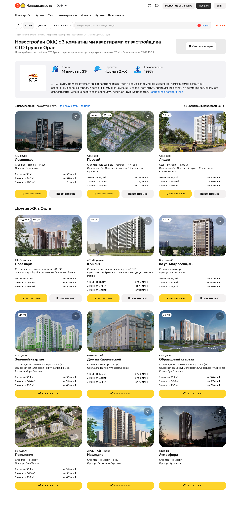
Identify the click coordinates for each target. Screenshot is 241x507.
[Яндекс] (17, 5)
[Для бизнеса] (115, 15)
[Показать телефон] (31, 194)
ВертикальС (166, 260)
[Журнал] (99, 15)
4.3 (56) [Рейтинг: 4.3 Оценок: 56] (184, 164)
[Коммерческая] (68, 15)
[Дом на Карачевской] (120, 331)
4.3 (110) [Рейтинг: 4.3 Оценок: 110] (132, 269)
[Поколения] (48, 426)
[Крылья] (120, 235)
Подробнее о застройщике (166, 92)
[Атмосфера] (192, 426)
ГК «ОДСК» (21, 355)
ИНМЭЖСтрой (95, 355)
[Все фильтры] (18, 25)
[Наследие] (120, 426)
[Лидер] (192, 131)
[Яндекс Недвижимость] (36, 5)
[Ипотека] (86, 15)
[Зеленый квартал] (48, 331)
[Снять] (51, 15)
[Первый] (120, 131)
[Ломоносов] (48, 131)
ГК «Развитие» (23, 260)
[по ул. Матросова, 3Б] (192, 235)
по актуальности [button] (47, 106)
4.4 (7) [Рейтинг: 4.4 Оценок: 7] (115, 459)
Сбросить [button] (220, 25)
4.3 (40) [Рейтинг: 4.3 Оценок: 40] (60, 364)
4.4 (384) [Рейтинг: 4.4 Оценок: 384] (133, 164)
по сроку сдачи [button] (68, 106)
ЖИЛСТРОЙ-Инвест (98, 450)
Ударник (164, 450)
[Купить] (40, 15)
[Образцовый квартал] (192, 331)
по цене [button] (85, 106)
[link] (220, 6)
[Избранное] (149, 6)
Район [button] (206, 25)
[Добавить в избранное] (76, 117)
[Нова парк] (48, 235)
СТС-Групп (21, 155)
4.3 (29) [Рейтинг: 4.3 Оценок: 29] (204, 364)
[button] (157, 6)
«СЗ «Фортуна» (95, 260)
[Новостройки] (24, 15)
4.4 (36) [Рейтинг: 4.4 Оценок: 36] (42, 164)
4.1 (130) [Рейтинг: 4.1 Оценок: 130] (58, 269)
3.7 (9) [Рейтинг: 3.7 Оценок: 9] (115, 364)
